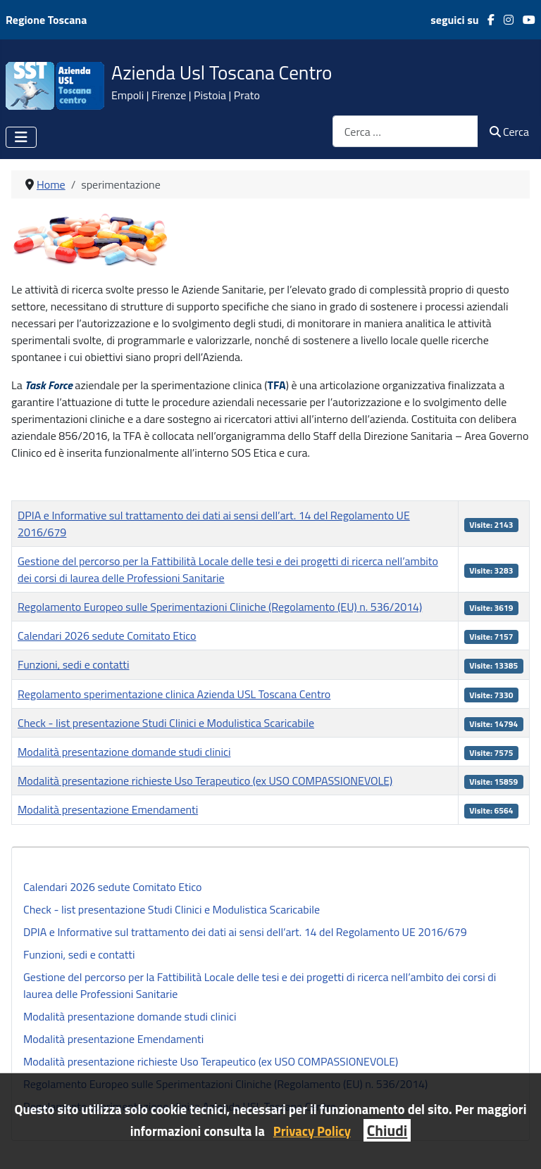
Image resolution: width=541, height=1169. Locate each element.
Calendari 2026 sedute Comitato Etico (112, 886)
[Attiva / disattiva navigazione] (21, 137)
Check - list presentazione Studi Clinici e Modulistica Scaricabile (171, 909)
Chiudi (387, 1130)
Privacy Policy (312, 1131)
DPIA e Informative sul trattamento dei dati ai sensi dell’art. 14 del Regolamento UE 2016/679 (245, 931)
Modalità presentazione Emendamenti (113, 1038)
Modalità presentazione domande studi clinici (129, 1016)
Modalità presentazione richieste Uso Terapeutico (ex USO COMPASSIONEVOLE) (210, 1061)
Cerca (509, 131)
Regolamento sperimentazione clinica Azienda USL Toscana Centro (174, 693)
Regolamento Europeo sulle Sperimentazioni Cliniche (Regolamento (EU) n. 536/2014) (220, 606)
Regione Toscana (46, 19)
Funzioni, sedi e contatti (79, 954)
